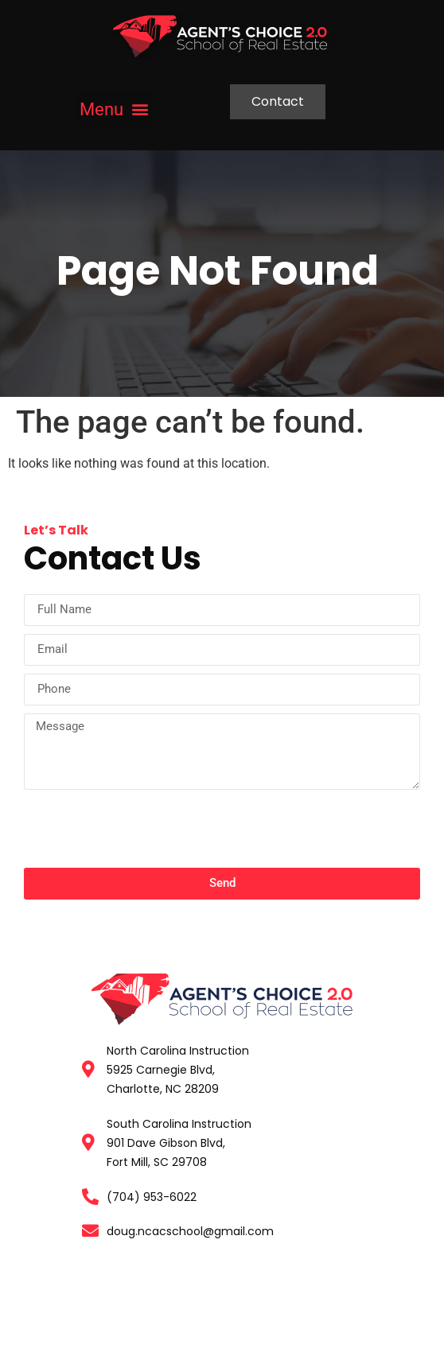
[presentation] (145, 832)
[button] (115, 108)
